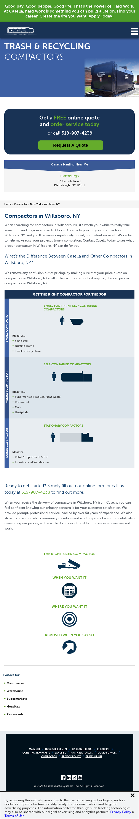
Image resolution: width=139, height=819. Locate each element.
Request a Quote (70, 145)
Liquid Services (107, 752)
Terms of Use (94, 756)
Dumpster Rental (56, 749)
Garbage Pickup (82, 749)
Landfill (60, 752)
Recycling (103, 749)
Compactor (49, 756)
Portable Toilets (81, 752)
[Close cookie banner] (132, 795)
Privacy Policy (71, 756)
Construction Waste (36, 752)
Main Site (34, 749)
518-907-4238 (35, 492)
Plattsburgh (69, 176)
